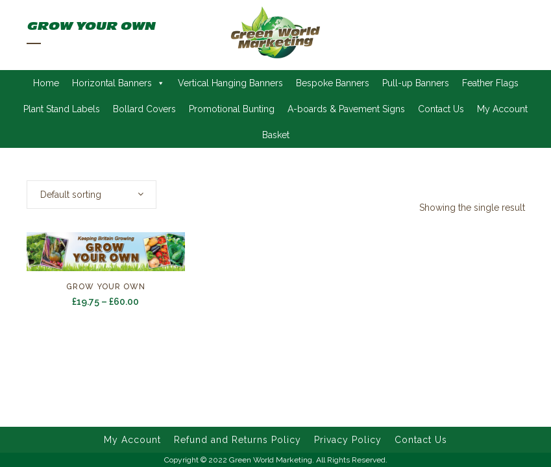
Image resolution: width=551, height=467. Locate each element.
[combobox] (91, 194)
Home (46, 83)
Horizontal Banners (118, 83)
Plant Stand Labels (61, 109)
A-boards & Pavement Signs (346, 109)
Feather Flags (490, 83)
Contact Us (441, 109)
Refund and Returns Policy (237, 440)
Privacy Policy (348, 440)
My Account (502, 109)
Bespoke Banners (332, 83)
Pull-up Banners (415, 83)
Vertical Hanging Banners (230, 83)
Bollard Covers (144, 109)
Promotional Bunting (232, 109)
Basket (275, 135)
